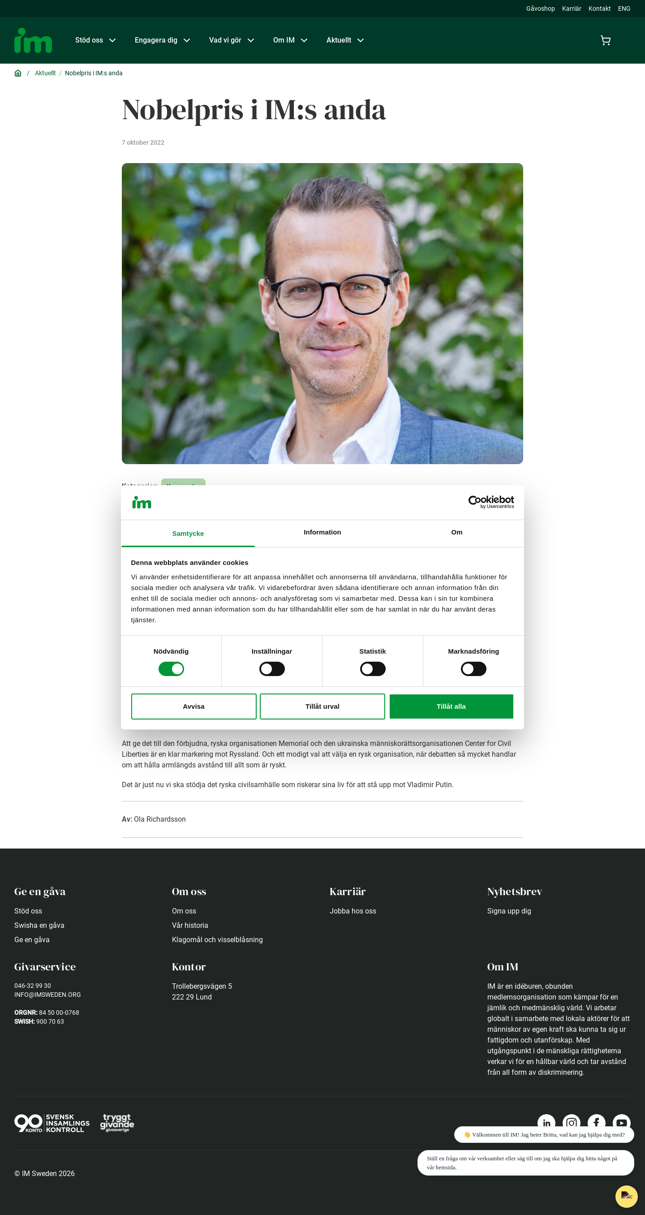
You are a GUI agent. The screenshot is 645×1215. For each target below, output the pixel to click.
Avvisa (193, 706)
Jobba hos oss (353, 911)
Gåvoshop (540, 8)
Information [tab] (322, 532)
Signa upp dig (509, 911)
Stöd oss (28, 911)
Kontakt (600, 8)
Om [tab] (456, 532)
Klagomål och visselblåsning (217, 939)
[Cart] (607, 40)
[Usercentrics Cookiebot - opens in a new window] (475, 502)
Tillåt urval (322, 706)
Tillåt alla (451, 706)
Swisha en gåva (39, 925)
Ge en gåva (32, 939)
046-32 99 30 (32, 985)
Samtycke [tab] (188, 533)
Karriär (571, 8)
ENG (624, 8)
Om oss (184, 911)
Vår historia (190, 925)
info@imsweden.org (47, 994)
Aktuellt (45, 73)
